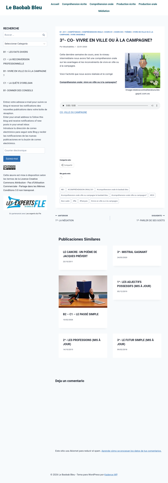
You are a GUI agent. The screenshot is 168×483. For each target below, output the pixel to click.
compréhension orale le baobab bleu (112, 189)
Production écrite (126, 4)
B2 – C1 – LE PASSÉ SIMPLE (81, 314)
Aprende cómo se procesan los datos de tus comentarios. (131, 450)
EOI (152, 195)
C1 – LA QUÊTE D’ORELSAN (17, 83)
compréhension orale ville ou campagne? (129, 195)
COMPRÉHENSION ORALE (92, 32)
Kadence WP (111, 474)
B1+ (65, 32)
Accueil (55, 4)
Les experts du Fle (33, 213)
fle (74, 201)
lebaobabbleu (68, 47)
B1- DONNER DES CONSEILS (18, 90)
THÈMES (128, 32)
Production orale (148, 4)
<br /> (68, 135)
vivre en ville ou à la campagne (104, 201)
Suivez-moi (12, 158)
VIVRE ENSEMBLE (78, 35)
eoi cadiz (65, 201)
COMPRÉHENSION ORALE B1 (80, 189)
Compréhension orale (102, 4)
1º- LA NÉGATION (81, 218)
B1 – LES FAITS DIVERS (15, 52)
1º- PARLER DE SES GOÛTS (138, 218)
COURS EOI (118, 32)
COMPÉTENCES (74, 32)
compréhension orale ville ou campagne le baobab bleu (84, 195)
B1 (61, 32)
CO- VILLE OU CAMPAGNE (73, 112)
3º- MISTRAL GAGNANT (132, 252)
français (84, 201)
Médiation (104, 11)
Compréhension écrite (74, 4)
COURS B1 (108, 32)
